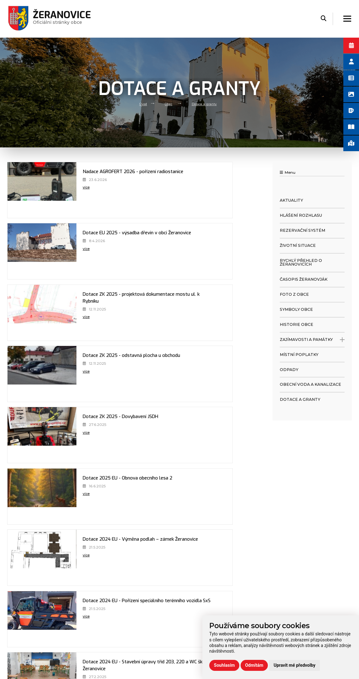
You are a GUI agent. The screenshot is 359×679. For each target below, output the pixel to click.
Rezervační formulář (287, 609)
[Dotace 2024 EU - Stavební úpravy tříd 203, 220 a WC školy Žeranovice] (28, 435)
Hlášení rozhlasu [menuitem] (301, 215)
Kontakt (102, 631)
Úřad (98, 601)
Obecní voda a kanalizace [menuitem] (310, 384)
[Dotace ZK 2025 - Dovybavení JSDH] (28, 313)
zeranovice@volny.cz (206, 613)
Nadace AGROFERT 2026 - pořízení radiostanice (79, 179)
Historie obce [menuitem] (296, 324)
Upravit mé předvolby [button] (294, 665)
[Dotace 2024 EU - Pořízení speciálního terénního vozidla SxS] (151, 374)
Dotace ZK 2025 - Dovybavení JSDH (78, 298)
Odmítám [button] (254, 665)
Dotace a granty (206, 103)
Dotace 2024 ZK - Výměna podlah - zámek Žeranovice (209, 486)
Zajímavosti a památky (312, 339)
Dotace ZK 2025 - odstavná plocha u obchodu (202, 240)
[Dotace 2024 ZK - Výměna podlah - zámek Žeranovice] (151, 496)
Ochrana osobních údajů (291, 593)
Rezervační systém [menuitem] (302, 230)
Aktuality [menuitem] (291, 200)
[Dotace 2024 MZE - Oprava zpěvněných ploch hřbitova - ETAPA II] (151, 435)
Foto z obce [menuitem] (294, 294)
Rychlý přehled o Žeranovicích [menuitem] (301, 262)
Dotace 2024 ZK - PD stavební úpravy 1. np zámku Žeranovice (82, 486)
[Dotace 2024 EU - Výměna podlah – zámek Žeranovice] (28, 374)
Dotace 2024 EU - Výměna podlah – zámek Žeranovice (86, 363)
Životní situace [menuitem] (298, 245)
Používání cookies (284, 601)
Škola (99, 616)
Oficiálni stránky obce (65, 18)
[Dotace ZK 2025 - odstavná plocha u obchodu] (151, 251)
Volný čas (103, 609)
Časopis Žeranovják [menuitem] (303, 279)
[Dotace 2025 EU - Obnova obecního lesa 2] (151, 313)
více (59, 196)
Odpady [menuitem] (289, 369)
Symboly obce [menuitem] (296, 309)
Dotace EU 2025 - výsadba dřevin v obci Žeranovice (206, 179)
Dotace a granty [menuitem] (300, 399)
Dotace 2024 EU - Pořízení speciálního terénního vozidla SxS (205, 363)
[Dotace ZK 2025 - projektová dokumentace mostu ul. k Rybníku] (28, 251)
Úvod (139, 103)
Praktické (103, 624)
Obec (167, 103)
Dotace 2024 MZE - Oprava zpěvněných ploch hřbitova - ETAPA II (210, 424)
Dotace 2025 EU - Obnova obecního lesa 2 (208, 298)
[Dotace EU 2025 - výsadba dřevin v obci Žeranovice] (151, 190)
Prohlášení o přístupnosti (292, 585)
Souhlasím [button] (224, 665)
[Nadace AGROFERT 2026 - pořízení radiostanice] (28, 190)
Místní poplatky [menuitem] (299, 354)
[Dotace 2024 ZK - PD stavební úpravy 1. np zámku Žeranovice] (28, 496)
